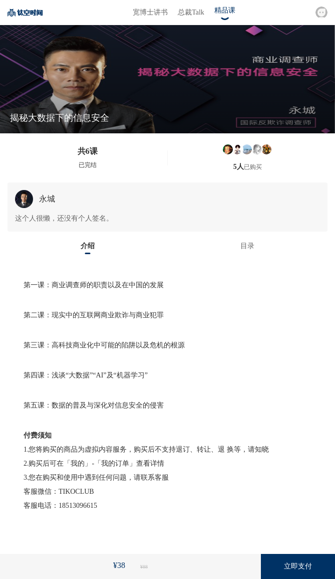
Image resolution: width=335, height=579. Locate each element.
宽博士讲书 (150, 12)
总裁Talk (191, 12)
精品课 (224, 10)
